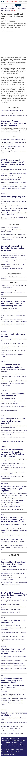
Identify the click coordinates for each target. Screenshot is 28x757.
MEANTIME (3, 710)
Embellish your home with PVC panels (10, 625)
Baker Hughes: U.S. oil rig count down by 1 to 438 (13, 206)
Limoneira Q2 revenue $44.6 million (9, 403)
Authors (15, 747)
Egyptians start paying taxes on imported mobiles (13, 234)
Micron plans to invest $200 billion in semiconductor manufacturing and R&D (13, 303)
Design (19, 8)
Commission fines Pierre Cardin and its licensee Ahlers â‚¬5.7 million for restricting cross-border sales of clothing (14, 530)
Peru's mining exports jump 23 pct (9, 227)
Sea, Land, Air (12, 8)
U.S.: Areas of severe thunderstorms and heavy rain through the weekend (14, 123)
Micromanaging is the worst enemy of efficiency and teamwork (13, 421)
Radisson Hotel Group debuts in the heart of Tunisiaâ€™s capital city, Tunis (14, 564)
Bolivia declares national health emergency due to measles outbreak (11, 680)
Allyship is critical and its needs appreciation (12, 509)
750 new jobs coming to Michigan (9, 290)
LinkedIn (12, 751)
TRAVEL (3, 559)
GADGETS (3, 646)
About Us (6, 749)
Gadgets (24, 8)
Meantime (7, 10)
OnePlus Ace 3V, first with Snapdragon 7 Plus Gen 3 (14, 660)
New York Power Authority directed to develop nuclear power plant (13, 248)
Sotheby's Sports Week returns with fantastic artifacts (14, 582)
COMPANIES (4, 298)
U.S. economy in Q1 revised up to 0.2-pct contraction (14, 374)
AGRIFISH (3, 446)
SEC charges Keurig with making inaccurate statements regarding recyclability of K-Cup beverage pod (14, 547)
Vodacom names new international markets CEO (13, 343)
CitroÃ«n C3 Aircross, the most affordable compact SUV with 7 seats (14, 595)
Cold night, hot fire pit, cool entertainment (13, 621)
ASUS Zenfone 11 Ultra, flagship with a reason (12, 663)
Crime (2, 8)
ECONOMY (3, 361)
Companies (17, 5)
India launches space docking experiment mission (13, 731)
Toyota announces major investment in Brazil (12, 110)
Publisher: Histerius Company (8, 754)
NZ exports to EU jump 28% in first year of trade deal (14, 381)
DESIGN (3, 617)
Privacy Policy (19, 749)
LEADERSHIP (4, 483)
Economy (3, 6)
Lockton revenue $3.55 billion (8, 398)
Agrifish (18, 6)
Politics (12, 5)
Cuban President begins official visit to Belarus (12, 253)
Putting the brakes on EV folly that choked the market (14, 430)
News (2, 5)
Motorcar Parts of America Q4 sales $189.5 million (13, 401)
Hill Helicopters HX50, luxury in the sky (10, 604)
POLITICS (3, 243)
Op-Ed (13, 6)
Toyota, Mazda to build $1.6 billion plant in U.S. (12, 113)
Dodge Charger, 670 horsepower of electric (11, 612)
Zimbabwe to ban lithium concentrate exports (12, 268)
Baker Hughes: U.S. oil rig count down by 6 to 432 (13, 139)
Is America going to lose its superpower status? (12, 441)
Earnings (8, 6)
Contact (12, 749)
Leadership (24, 6)
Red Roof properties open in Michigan (10, 584)
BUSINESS (3, 193)
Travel (6, 8)
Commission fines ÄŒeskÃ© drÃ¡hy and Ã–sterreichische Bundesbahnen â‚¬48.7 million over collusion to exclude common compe (13, 541)
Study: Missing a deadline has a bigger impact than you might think (14, 488)
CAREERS (3, 331)
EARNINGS (3, 390)
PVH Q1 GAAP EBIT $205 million (9, 410)
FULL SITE (19, 751)
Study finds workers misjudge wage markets (12, 498)
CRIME (2, 514)
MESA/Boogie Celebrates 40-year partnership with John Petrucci (13, 651)
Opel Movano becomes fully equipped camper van (13, 607)
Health (2, 10)
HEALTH (3, 675)
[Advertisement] (12, 41)
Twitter (6, 751)
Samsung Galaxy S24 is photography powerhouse (13, 665)
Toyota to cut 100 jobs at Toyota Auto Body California (14, 115)
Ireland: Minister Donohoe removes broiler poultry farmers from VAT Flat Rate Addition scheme (12, 453)
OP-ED (2, 415)
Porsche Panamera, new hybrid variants (11, 609)
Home (2, 738)
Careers (23, 5)
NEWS (2, 157)
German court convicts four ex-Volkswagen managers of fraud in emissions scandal (13, 519)
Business (6, 5)
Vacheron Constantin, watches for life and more (12, 636)
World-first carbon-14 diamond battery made (12, 733)
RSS (2, 751)
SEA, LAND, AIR (5, 590)
